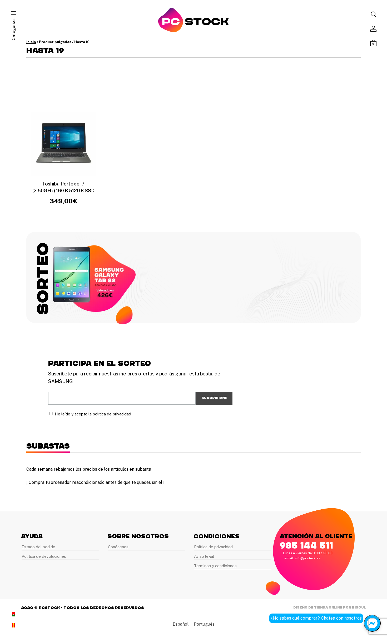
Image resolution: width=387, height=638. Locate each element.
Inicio (31, 42)
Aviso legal (204, 556)
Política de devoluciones (44, 556)
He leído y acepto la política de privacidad (93, 414)
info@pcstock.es (307, 558)
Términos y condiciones (215, 566)
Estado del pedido (38, 547)
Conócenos (118, 547)
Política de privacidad (213, 547)
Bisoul (359, 607)
